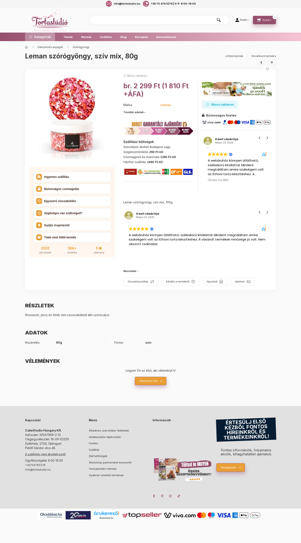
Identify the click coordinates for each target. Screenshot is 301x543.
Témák (68, 37)
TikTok (179, 496)
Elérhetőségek (98, 456)
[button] (40, 37)
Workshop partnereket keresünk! (110, 462)
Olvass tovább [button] (218, 180)
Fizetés (93, 443)
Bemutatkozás (166, 37)
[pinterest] (272, 62)
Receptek (141, 37)
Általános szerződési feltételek (109, 430)
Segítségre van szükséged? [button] (59, 213)
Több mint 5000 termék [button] (56, 237)
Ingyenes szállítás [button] (52, 177)
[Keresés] (219, 20)
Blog (123, 37)
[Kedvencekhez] (267, 68)
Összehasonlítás (138, 281)
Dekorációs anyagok (50, 47)
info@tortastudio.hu (38, 469)
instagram (170, 496)
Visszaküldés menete (103, 468)
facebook (154, 496)
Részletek (129, 271)
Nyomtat (212, 281)
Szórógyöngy (81, 47)
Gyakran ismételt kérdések (106, 475)
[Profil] (242, 20)
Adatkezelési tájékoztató (105, 437)
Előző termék (235, 56)
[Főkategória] (26, 47)
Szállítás (106, 37)
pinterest (162, 496)
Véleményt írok (148, 380)
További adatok (133, 112)
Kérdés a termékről (177, 281)
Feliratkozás (228, 467)
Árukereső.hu (106, 518)
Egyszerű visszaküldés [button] (56, 201)
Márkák (86, 37)
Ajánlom (240, 281)
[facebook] (261, 62)
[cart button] (264, 20)
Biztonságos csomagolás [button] (57, 189)
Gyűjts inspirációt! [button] (53, 225)
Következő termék (263, 56)
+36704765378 (35, 465)
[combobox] (159, 20)
